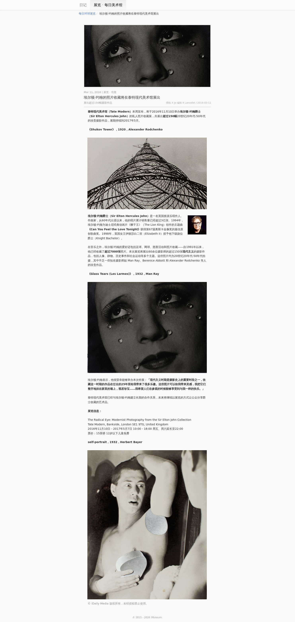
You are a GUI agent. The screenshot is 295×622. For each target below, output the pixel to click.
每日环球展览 (87, 13)
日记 (83, 5)
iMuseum (156, 617)
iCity (67, 5)
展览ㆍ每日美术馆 (108, 5)
